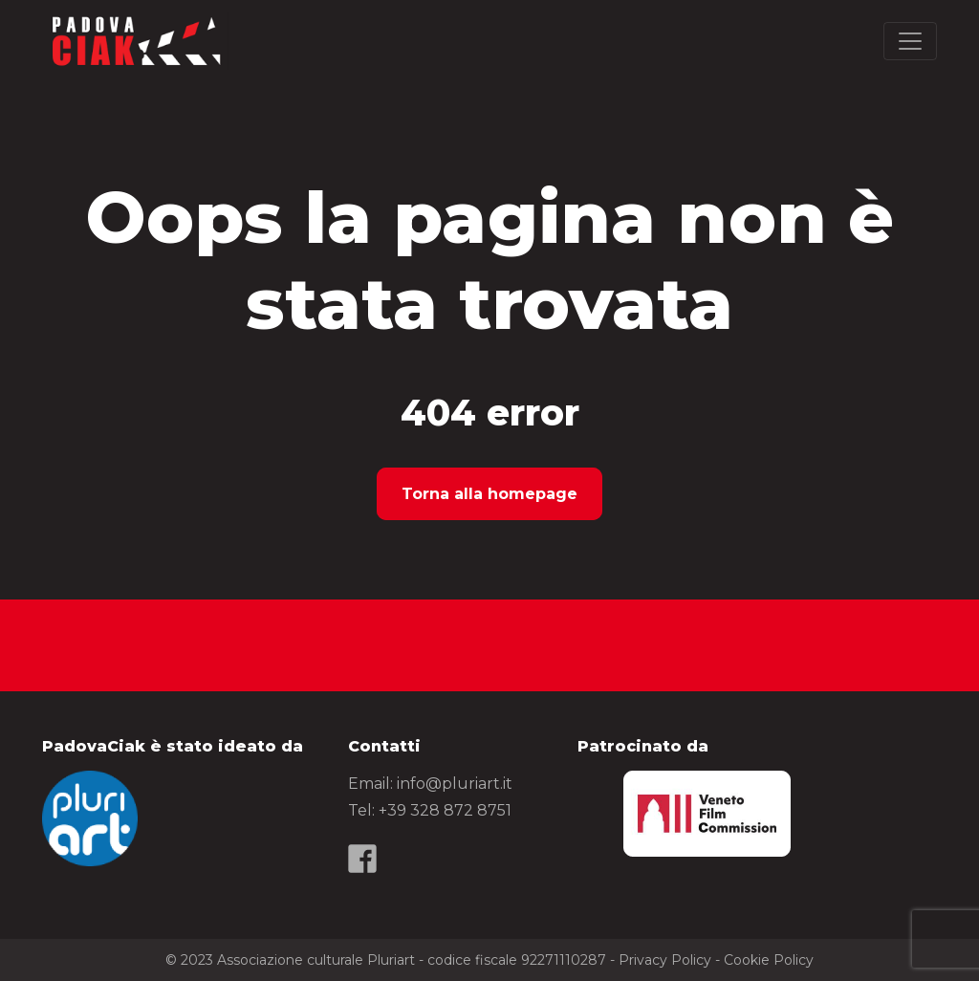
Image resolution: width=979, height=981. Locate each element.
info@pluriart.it (454, 783)
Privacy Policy (665, 960)
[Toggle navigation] (910, 41)
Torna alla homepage (489, 494)
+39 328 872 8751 (445, 810)
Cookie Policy (769, 960)
